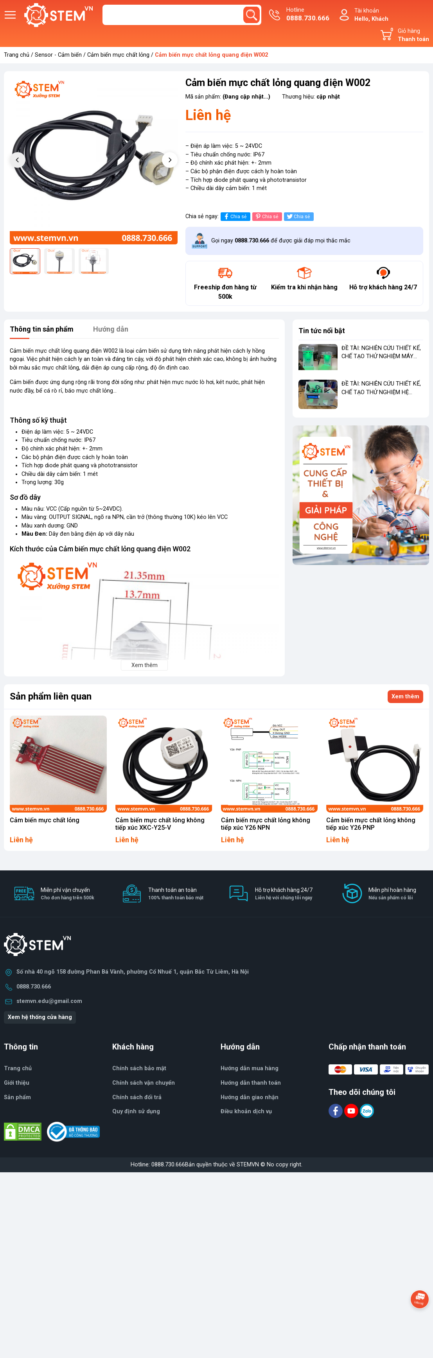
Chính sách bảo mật (139, 1068)
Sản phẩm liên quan (51, 696)
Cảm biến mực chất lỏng (118, 55)
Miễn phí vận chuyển (67, 894)
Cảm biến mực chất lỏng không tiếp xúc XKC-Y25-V (160, 823)
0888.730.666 (33, 986)
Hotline (307, 15)
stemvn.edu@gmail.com (49, 1001)
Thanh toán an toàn (175, 894)
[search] (251, 14)
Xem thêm (405, 696)
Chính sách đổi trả (137, 1097)
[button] (170, 160)
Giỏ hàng (408, 35)
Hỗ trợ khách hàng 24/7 (284, 894)
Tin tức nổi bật (321, 330)
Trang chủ (16, 55)
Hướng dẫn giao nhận (249, 1097)
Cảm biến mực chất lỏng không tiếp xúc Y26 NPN (265, 823)
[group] (94, 161)
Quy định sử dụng (136, 1111)
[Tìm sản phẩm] (181, 15)
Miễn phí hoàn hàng (392, 894)
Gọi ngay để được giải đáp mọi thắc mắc (280, 240)
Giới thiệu (16, 1083)
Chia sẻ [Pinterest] (266, 216)
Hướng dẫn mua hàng (249, 1068)
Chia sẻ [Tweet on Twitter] (298, 216)
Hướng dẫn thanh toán (251, 1083)
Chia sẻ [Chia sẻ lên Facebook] (234, 216)
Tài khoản (371, 15)
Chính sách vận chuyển (143, 1083)
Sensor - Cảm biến (58, 55)
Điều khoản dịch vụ (246, 1111)
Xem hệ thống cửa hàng (40, 1017)
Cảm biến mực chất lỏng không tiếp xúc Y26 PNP (370, 823)
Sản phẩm (17, 1097)
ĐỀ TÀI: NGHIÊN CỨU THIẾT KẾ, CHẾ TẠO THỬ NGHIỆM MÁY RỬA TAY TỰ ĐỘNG (381, 356)
